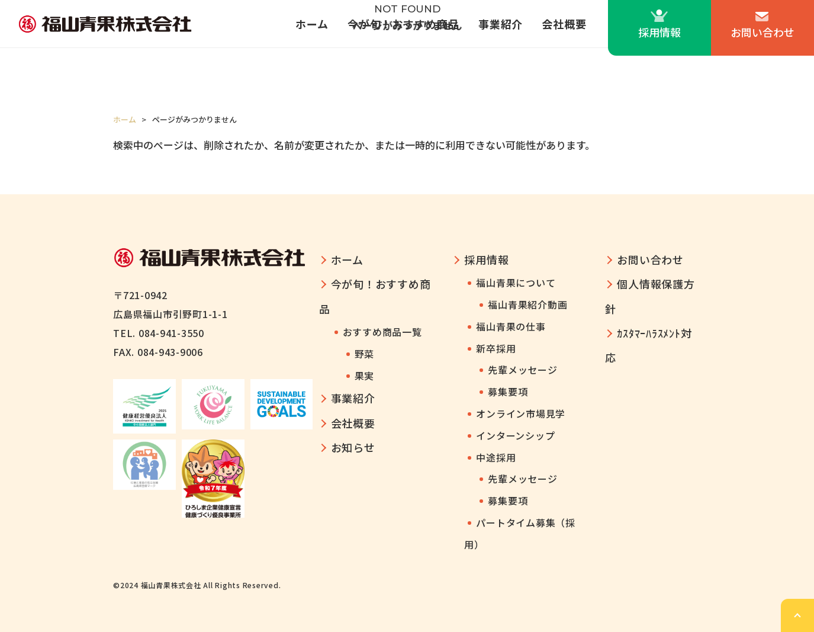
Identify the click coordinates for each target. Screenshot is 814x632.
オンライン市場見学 (520, 413)
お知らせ (353, 447)
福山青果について (515, 282)
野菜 (365, 354)
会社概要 (564, 23)
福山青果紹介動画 (527, 304)
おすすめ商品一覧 (382, 332)
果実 (365, 375)
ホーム (312, 23)
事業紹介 (500, 23)
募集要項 (507, 391)
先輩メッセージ (522, 369)
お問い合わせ (762, 32)
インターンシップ (515, 435)
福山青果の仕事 (510, 326)
